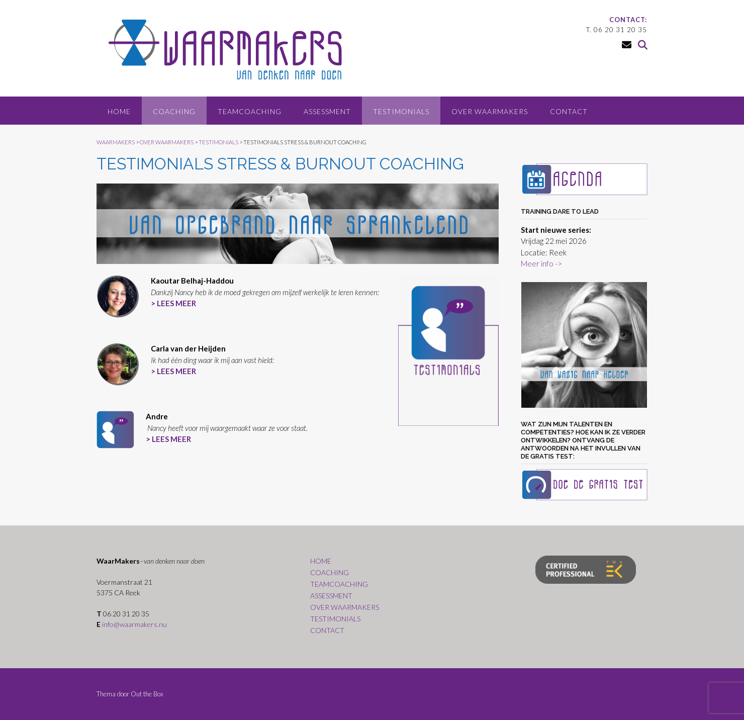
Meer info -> (541, 263)
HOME (119, 111)
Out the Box (147, 694)
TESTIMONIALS (401, 111)
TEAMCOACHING (250, 111)
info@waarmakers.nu (134, 624)
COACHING (174, 111)
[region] (584, 345)
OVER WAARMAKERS (489, 111)
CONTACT (569, 111)
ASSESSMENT (327, 111)
